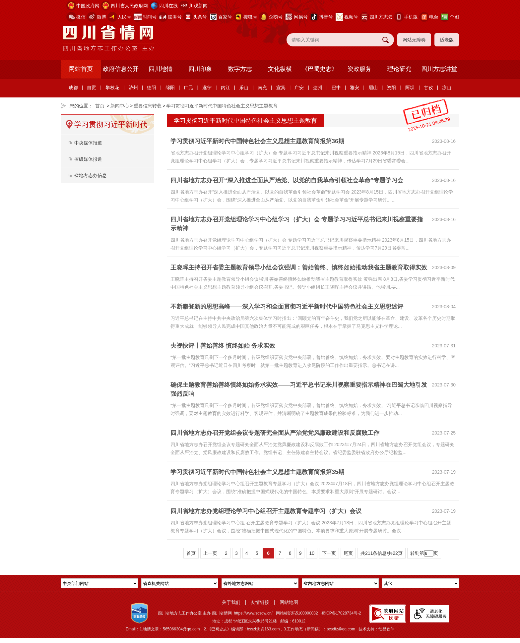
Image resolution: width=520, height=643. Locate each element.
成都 (73, 87)
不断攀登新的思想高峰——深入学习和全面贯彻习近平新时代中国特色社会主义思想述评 (286, 306)
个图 (454, 17)
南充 (262, 87)
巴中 (336, 87)
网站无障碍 (414, 39)
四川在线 (168, 5)
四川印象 (200, 69)
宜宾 (281, 87)
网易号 (301, 17)
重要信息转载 (148, 105)
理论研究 (399, 69)
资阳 (391, 87)
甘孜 (428, 87)
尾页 (348, 553)
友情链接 (260, 602)
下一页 (329, 553)
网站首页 (81, 69)
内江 (225, 87)
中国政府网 (87, 5)
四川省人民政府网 (129, 5)
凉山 (446, 87)
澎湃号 (175, 17)
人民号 (124, 17)
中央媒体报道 (88, 143)
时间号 (150, 17)
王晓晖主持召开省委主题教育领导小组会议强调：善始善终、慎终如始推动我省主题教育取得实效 (298, 267)
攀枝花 (112, 87)
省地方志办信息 (90, 175)
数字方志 (240, 69)
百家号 (225, 17)
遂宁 (207, 87)
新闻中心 (119, 105)
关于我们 (231, 602)
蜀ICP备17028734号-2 (341, 613)
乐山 (243, 87)
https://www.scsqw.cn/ (253, 613)
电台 (433, 17)
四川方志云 (381, 17)
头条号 (200, 17)
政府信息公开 (121, 69)
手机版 (411, 17)
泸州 (133, 87)
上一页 (210, 553)
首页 (99, 105)
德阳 (151, 87)
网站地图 (289, 602)
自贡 (91, 87)
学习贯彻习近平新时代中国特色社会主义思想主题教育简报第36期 (257, 141)
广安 (299, 87)
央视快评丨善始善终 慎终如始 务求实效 (222, 345)
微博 (101, 17)
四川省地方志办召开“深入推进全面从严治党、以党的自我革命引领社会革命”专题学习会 (286, 180)
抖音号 (326, 17)
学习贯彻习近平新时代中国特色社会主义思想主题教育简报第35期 (257, 472)
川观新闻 (198, 5)
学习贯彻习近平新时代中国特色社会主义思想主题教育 (222, 105)
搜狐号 (250, 17)
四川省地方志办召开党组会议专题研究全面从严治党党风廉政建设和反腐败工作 (274, 433)
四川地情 (160, 69)
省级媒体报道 (88, 159)
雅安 (354, 87)
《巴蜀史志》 (320, 69)
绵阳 (170, 87)
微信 (81, 17)
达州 (317, 87)
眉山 (373, 87)
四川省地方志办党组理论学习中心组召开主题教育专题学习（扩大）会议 (265, 511)
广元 (188, 87)
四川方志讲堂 (439, 69)
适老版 (447, 39)
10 (311, 553)
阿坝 (410, 87)
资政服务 (359, 69)
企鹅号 (276, 17)
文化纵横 (280, 69)
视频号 (351, 17)
